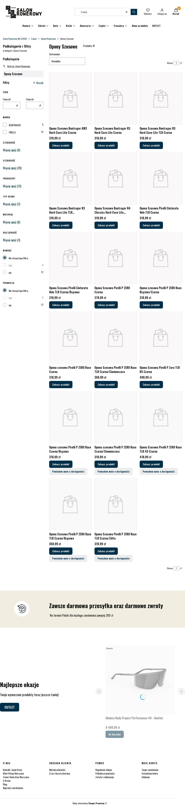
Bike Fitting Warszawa (13, 773)
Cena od (6, 99)
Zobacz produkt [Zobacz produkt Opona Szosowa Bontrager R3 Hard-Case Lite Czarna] (106, 145)
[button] (134, 12)
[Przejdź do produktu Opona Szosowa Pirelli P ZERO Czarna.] (115, 258)
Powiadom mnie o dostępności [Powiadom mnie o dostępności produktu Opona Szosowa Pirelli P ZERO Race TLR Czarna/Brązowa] (68, 558)
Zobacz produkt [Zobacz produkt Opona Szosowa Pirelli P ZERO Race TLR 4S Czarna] (151, 464)
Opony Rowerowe (48, 38)
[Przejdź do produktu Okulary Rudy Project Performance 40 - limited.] (140, 680)
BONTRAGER (15, 125)
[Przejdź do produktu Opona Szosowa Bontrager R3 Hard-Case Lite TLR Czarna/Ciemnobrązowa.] (70, 178)
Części (34, 38)
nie (10, 272)
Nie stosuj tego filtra (18, 258)
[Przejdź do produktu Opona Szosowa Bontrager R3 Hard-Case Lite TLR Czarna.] (161, 98)
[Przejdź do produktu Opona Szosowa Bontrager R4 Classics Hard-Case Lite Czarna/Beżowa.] (115, 178)
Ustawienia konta (150, 773)
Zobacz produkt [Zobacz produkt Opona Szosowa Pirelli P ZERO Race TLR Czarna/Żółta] (106, 551)
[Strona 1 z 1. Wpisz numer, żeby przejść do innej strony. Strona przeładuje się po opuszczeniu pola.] (176, 63)
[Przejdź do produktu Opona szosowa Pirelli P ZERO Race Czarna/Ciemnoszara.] (115, 417)
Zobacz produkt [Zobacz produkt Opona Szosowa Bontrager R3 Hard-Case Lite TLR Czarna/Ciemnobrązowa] (60, 225)
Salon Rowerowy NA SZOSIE (15, 38)
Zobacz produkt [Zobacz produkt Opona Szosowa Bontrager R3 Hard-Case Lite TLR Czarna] (151, 145)
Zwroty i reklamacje (104, 777)
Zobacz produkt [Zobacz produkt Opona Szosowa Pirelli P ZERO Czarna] (106, 305)
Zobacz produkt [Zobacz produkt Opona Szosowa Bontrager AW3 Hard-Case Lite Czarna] (60, 145)
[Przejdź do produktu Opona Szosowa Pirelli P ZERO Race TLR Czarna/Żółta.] (115, 504)
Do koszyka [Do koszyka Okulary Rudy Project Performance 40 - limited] (115, 734)
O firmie (6, 780)
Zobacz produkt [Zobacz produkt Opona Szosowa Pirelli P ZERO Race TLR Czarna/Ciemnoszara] (106, 384)
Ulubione (146, 777)
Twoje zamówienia (150, 770)
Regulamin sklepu (103, 770)
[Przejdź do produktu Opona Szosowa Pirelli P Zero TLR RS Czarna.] (161, 337)
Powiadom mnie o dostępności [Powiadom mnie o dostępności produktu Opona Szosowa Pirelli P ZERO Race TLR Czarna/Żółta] (114, 558)
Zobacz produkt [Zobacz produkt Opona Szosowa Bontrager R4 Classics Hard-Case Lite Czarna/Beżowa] (106, 225)
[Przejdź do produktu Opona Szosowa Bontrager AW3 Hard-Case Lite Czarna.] (70, 98)
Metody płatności (57, 770)
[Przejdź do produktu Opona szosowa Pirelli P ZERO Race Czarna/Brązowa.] (70, 417)
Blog (5, 784)
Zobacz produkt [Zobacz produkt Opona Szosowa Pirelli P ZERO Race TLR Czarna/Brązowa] (60, 551)
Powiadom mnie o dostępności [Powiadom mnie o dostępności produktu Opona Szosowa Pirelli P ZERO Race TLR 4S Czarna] (159, 471)
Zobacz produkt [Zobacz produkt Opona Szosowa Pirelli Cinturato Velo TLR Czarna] (151, 225)
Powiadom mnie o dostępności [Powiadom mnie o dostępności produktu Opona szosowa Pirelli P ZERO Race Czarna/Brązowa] (68, 471)
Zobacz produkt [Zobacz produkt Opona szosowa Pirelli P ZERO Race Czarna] (60, 384)
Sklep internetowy (88, 803)
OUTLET (10, 707)
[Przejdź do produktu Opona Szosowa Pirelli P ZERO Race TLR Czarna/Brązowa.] (70, 504)
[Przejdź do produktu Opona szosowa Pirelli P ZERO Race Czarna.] (70, 337)
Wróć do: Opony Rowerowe (16, 66)
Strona (170, 62)
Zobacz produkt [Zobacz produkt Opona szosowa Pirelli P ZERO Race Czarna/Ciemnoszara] (106, 464)
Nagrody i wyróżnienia (13, 788)
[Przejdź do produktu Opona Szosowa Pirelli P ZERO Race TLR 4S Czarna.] (161, 417)
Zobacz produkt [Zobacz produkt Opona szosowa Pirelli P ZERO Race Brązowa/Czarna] (151, 305)
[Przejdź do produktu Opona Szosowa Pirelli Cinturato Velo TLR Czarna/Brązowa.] (70, 258)
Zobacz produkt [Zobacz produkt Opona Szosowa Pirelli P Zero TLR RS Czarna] (151, 384)
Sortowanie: (54, 54)
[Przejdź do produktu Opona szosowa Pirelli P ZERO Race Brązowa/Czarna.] (161, 258)
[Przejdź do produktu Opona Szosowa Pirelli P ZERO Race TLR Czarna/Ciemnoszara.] (115, 337)
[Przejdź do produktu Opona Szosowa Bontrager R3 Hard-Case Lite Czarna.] (115, 98)
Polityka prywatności (105, 773)
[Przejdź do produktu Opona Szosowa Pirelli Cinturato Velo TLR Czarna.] (161, 178)
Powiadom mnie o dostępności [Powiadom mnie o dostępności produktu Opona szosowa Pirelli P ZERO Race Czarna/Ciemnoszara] (114, 471)
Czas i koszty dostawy (59, 773)
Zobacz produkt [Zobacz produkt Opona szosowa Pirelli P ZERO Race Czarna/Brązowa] (60, 464)
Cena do (30, 99)
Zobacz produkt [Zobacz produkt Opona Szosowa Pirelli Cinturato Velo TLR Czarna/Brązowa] (60, 305)
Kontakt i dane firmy (12, 770)
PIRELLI (12, 132)
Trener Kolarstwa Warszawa (16, 777)
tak (10, 265)
